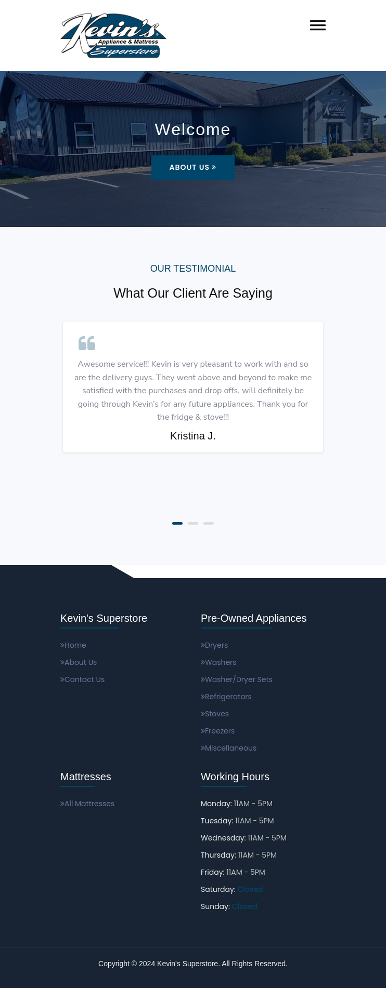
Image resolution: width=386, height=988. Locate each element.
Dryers (214, 645)
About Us (193, 167)
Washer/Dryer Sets (237, 679)
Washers (219, 662)
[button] (318, 25)
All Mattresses (87, 803)
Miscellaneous (228, 748)
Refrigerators (226, 696)
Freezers (218, 731)
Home (73, 645)
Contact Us (82, 679)
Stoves (215, 714)
